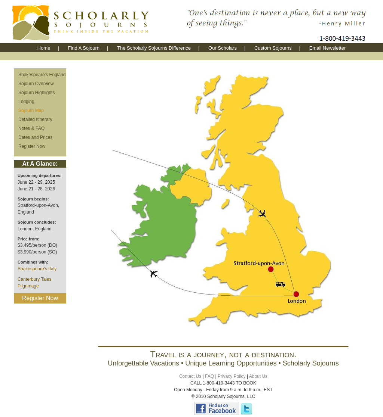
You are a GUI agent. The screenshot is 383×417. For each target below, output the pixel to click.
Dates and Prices (35, 137)
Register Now (31, 146)
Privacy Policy (232, 376)
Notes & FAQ (31, 128)
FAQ (209, 376)
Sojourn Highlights (36, 92)
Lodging (26, 101)
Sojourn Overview (36, 83)
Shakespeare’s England (42, 74)
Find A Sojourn (83, 48)
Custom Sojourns (273, 48)
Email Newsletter (327, 48)
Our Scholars (222, 48)
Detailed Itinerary (35, 119)
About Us (258, 376)
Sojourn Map (31, 110)
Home (43, 48)
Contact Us (190, 376)
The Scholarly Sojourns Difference (154, 48)
